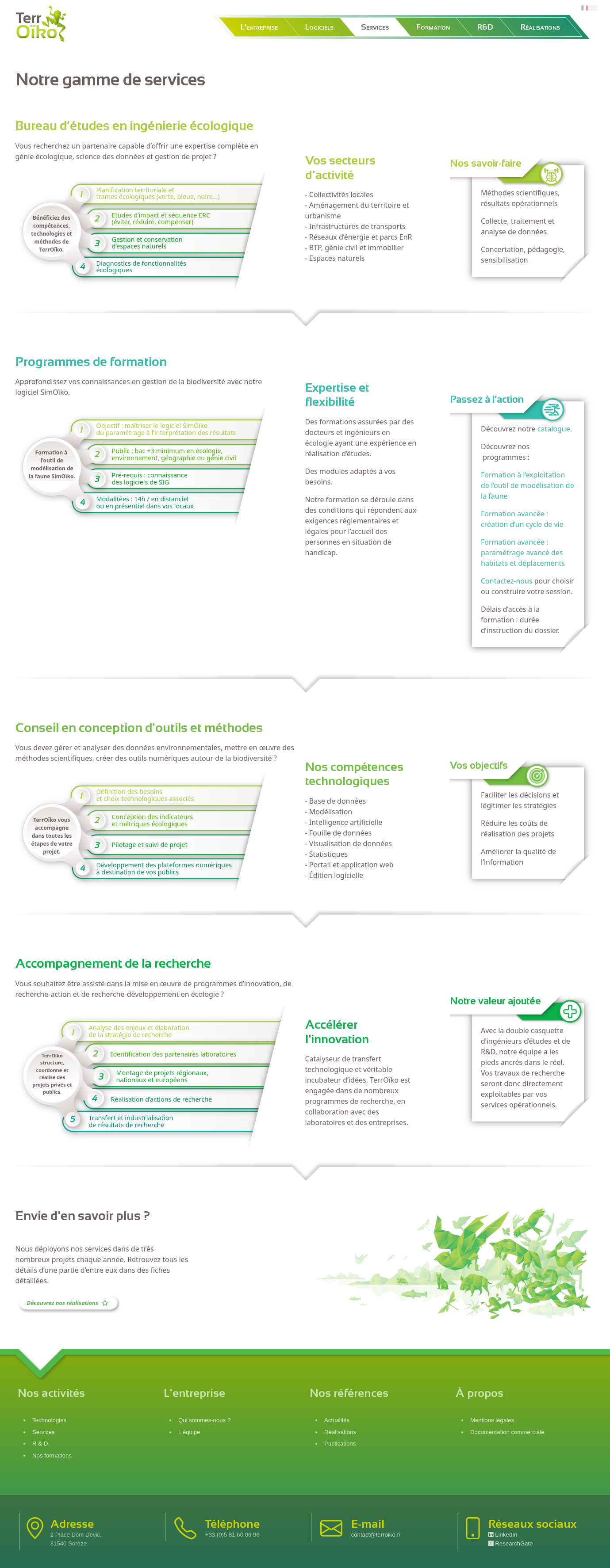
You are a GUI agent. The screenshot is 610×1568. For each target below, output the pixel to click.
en (593, 8)
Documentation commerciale (507, 1432)
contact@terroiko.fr (376, 1534)
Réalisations (540, 27)
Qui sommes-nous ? (204, 1420)
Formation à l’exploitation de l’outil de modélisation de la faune (527, 485)
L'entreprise (259, 27)
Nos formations (52, 1455)
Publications (340, 1443)
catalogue (553, 429)
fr (584, 8)
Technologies (49, 1420)
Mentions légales (492, 1420)
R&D (485, 27)
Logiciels (319, 27)
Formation (433, 27)
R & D (40, 1443)
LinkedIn (503, 1534)
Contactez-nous (507, 581)
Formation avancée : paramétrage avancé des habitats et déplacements (523, 552)
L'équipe (189, 1432)
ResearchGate (510, 1543)
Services (375, 27)
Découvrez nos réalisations (68, 1303)
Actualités (336, 1420)
